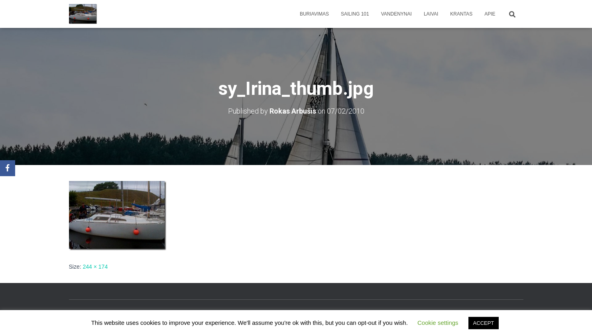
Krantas (461, 14)
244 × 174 (95, 266)
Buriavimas (314, 14)
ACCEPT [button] (483, 323)
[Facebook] (7, 168)
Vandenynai (396, 14)
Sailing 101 (355, 14)
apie (489, 14)
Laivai (431, 14)
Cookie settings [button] (437, 322)
